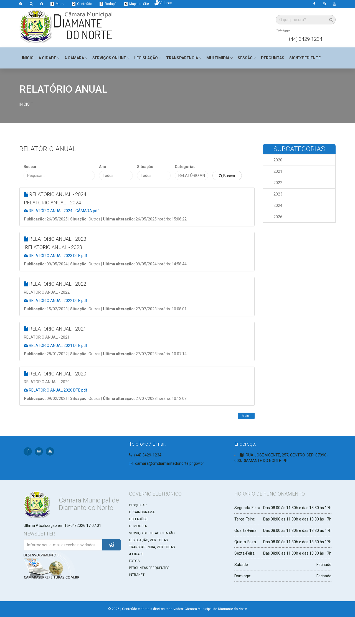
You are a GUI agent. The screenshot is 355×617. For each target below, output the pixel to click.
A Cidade (49, 58)
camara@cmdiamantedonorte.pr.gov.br (169, 463)
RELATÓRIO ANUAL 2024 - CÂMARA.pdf (61, 211)
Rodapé (108, 4)
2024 (277, 205)
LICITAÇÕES (138, 519)
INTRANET (136, 575)
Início (28, 58)
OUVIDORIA (138, 526)
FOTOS (134, 561)
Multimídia (219, 58)
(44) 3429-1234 (305, 39)
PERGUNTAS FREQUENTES (149, 568)
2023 (277, 194)
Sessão (247, 58)
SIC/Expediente (305, 58)
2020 (277, 160)
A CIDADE (136, 554)
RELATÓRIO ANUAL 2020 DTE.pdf (55, 390)
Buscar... (32, 166)
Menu (57, 4)
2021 (277, 171)
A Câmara (75, 58)
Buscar (227, 176)
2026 (277, 217)
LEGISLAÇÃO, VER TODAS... (149, 540)
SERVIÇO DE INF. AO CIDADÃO (152, 533)
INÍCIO (24, 104)
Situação (145, 166)
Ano (102, 166)
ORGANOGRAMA (141, 512)
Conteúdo (82, 4)
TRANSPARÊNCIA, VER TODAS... (153, 547)
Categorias (185, 166)
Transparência (183, 58)
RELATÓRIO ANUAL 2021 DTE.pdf (55, 345)
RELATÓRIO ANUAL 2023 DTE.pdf (55, 255)
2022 (277, 183)
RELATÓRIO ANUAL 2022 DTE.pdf (55, 300)
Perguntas (272, 58)
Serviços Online (110, 58)
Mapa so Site (136, 4)
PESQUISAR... (139, 505)
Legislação (147, 58)
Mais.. (246, 416)
